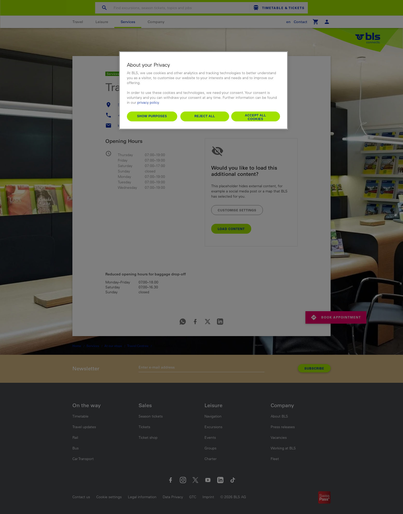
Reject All (204, 116)
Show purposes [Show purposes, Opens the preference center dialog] (152, 116)
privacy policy (148, 102)
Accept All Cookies (255, 117)
